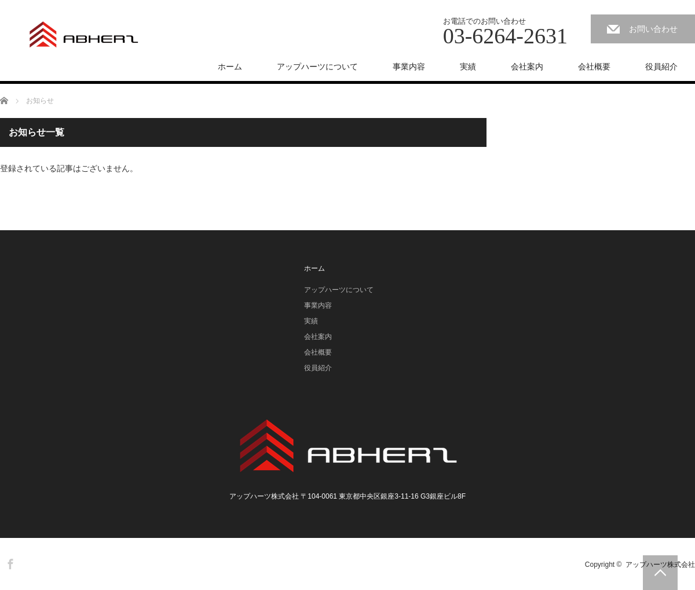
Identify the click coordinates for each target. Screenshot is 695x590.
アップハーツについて (317, 66)
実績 (468, 66)
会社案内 (527, 66)
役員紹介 (661, 66)
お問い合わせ (653, 29)
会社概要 (594, 66)
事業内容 (409, 66)
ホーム (230, 66)
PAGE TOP (660, 572)
